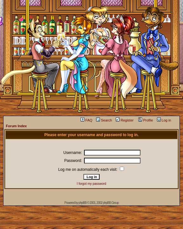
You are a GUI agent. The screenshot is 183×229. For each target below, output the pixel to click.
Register (125, 120)
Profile (145, 120)
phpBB (83, 203)
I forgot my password (91, 183)
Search (104, 120)
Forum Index (16, 126)
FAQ (86, 120)
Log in (164, 120)
